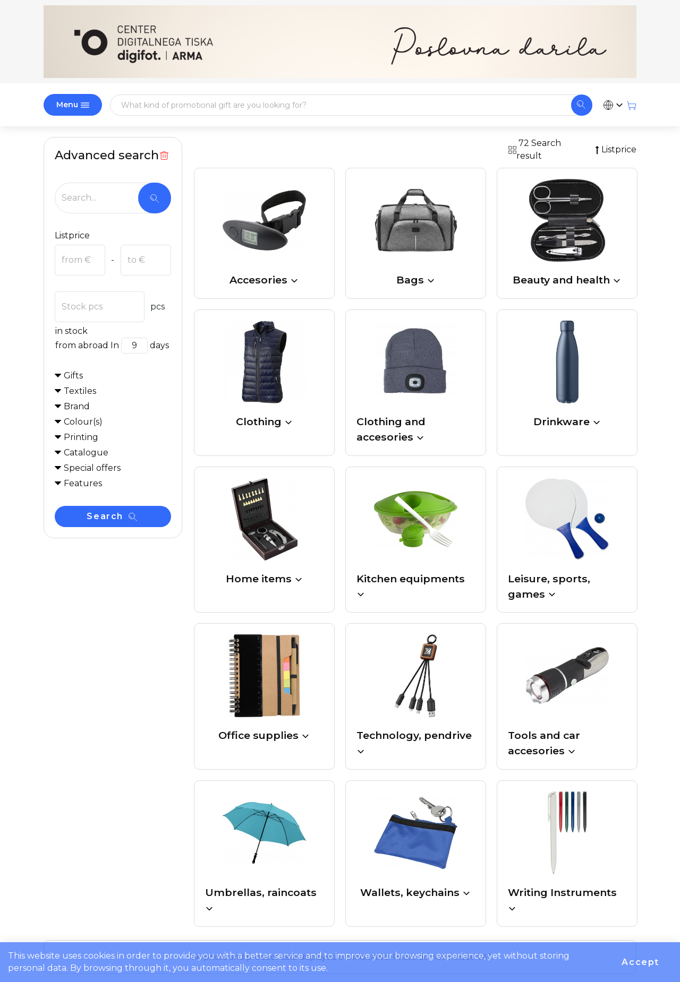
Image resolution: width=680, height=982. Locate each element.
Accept (640, 962)
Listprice (72, 235)
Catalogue (86, 452)
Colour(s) (83, 422)
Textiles (80, 391)
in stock (71, 331)
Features (83, 483)
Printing (81, 437)
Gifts (73, 376)
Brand (77, 406)
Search (112, 516)
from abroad (81, 345)
